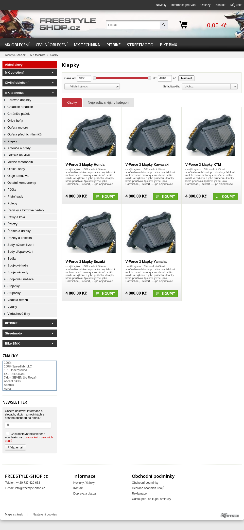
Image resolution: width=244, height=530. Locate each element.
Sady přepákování (20, 251)
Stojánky (13, 286)
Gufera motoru (17, 127)
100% (8, 362)
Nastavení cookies (45, 514)
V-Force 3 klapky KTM (203, 164)
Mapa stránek (14, 514)
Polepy (12, 203)
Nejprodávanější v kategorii (108, 102)
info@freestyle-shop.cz (30, 488)
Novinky (161, 5)
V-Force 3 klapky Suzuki (85, 262)
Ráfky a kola (16, 217)
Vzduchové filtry (18, 313)
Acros (8, 388)
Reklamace (139, 493)
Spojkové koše (17, 265)
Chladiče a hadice (20, 107)
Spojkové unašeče (20, 279)
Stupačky (13, 293)
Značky (10, 356)
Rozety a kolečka (19, 238)
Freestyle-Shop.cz (15, 54)
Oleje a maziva (18, 176)
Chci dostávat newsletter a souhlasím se (29, 437)
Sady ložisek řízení (20, 245)
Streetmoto (140, 45)
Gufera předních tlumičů (24, 134)
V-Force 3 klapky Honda (85, 164)
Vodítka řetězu (17, 300)
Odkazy (205, 5)
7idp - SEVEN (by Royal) (20, 377)
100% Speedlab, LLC (18, 366)
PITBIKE (113, 45)
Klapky (72, 102)
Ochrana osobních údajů (148, 488)
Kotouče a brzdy (19, 148)
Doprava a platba (84, 493)
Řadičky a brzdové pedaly (25, 210)
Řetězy (12, 224)
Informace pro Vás (183, 5)
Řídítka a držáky (19, 231)
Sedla (11, 258)
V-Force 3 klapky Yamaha (146, 262)
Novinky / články (84, 482)
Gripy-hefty (15, 120)
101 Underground (15, 370)
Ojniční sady (16, 169)
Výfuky (12, 307)
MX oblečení (16, 45)
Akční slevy (14, 64)
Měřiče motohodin (20, 162)
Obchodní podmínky (145, 482)
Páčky (11, 189)
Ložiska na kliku (18, 155)
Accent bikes (12, 381)
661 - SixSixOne (14, 374)
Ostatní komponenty (21, 182)
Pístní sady (15, 196)
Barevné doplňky (19, 100)
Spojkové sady (17, 272)
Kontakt (220, 5)
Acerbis (9, 385)
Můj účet (236, 5)
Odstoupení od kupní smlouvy (151, 499)
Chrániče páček (18, 114)
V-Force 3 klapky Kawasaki (147, 164)
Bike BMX (168, 45)
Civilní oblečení (52, 45)
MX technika (87, 45)
